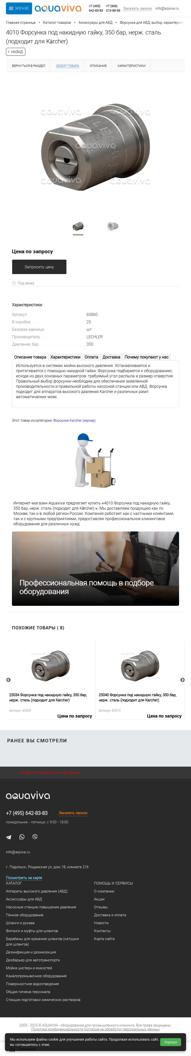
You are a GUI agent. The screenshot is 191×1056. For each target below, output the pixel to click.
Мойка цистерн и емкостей (29, 968)
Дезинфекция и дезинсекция (31, 952)
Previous (8, 680)
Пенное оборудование (25, 915)
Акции (99, 899)
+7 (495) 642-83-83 (27, 813)
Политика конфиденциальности (57, 1029)
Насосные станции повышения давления (41, 907)
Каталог (14, 883)
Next (182, 680)
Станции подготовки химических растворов (43, 1000)
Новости (101, 923)
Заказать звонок (137, 8)
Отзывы (101, 907)
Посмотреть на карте (24, 878)
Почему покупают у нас (146, 357)
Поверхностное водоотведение (32, 984)
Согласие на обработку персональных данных (122, 1029)
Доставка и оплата (110, 915)
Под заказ (23, 283)
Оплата (91, 357)
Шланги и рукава (20, 923)
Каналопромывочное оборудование (36, 976)
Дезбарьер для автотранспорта (33, 960)
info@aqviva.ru (167, 8)
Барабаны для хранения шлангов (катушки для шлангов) (42, 941)
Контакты (102, 931)
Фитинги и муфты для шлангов (32, 931)
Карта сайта (104, 939)
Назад (17, 52)
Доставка (111, 357)
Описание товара (30, 357)
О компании (104, 891)
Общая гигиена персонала (28, 992)
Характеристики (65, 357)
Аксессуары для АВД (24, 899)
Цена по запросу (32, 251)
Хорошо (170, 1042)
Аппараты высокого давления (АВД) (37, 891)
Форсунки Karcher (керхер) (74, 420)
